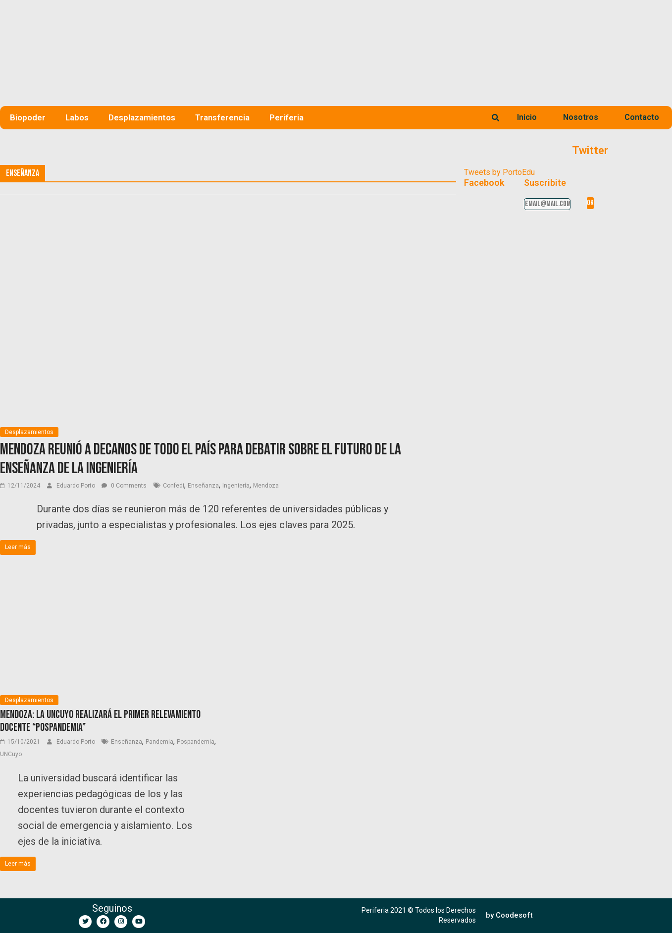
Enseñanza (203, 485)
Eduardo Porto (76, 485)
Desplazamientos (141, 117)
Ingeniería (236, 485)
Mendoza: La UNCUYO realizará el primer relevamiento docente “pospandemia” (100, 721)
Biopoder (28, 117)
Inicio (527, 117)
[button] (509, 915)
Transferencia (222, 117)
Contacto (641, 117)
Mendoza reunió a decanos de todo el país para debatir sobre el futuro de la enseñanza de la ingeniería (200, 459)
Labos (77, 117)
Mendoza (266, 485)
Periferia (286, 117)
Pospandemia (195, 741)
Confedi (173, 485)
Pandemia (159, 741)
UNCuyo (11, 754)
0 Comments (124, 485)
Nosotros (580, 117)
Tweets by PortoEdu (499, 172)
